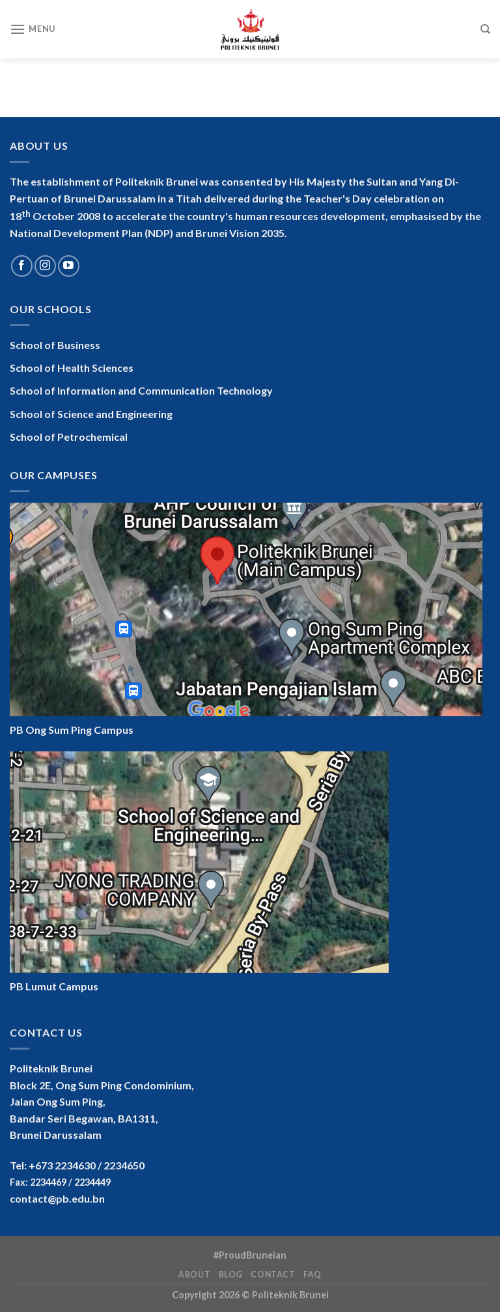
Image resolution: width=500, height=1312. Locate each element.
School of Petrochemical (69, 436)
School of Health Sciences (71, 367)
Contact (273, 1274)
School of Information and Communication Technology (141, 390)
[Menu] (32, 29)
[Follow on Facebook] (22, 266)
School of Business (55, 345)
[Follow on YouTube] (68, 266)
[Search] (485, 29)
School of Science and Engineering (91, 414)
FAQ (312, 1274)
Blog (231, 1274)
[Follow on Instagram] (45, 266)
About (194, 1274)
